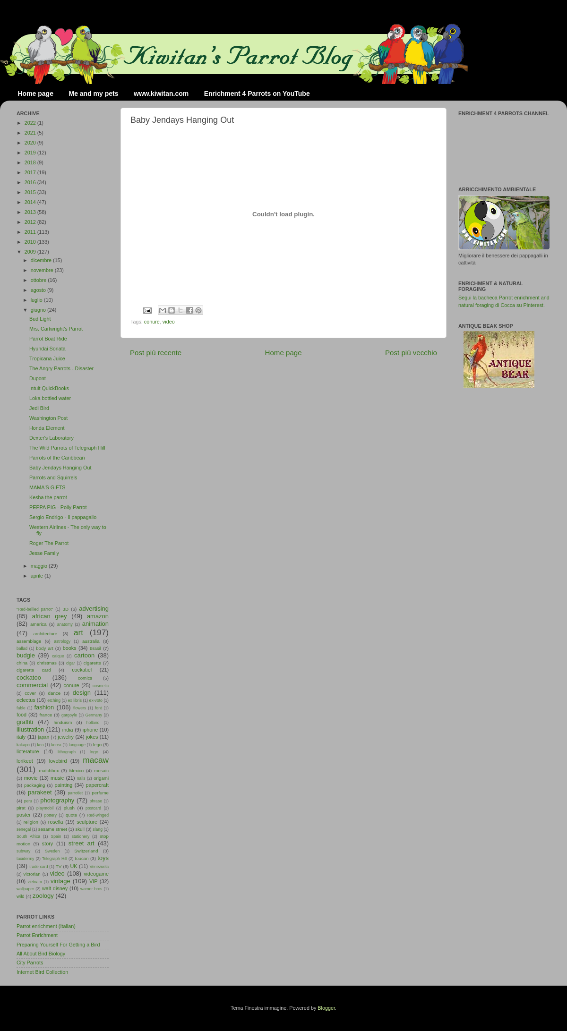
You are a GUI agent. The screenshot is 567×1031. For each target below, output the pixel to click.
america (38, 624)
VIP (93, 881)
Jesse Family (44, 553)
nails (81, 778)
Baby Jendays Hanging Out (60, 467)
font (98, 708)
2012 (31, 222)
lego (97, 744)
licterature (28, 751)
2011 (31, 232)
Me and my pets (93, 93)
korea (56, 744)
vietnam (35, 881)
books (70, 648)
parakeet (40, 792)
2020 (31, 142)
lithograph (67, 752)
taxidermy (25, 858)
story (47, 843)
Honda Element (46, 428)
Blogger (326, 1008)
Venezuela (99, 866)
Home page (35, 93)
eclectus (26, 700)
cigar (70, 663)
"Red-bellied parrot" (35, 609)
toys (103, 857)
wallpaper (25, 888)
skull (79, 829)
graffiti (25, 721)
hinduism (62, 722)
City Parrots (30, 962)
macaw (96, 760)
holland (93, 722)
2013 (31, 212)
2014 (31, 202)
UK (73, 866)
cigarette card (34, 670)
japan (43, 737)
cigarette (92, 662)
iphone (90, 730)
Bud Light (40, 319)
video (169, 321)
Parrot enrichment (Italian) (46, 926)
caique (58, 656)
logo (94, 751)
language (77, 744)
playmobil (44, 808)
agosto (39, 290)
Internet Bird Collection (42, 972)
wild (21, 896)
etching (53, 700)
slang (98, 829)
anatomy (65, 624)
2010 (31, 242)
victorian (31, 874)
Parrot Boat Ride (48, 338)
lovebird (58, 761)
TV (58, 866)
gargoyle (69, 715)
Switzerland (86, 850)
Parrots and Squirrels (53, 477)
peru (28, 801)
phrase (96, 801)
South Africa (28, 836)
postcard (93, 808)
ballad (22, 648)
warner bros (91, 888)
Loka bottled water (50, 398)
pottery (50, 815)
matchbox (49, 770)
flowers (79, 708)
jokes (92, 737)
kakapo (23, 744)
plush (69, 807)
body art (44, 648)
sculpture (87, 822)
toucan (82, 858)
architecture (45, 633)
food (21, 714)
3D (66, 609)
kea (40, 744)
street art (81, 843)
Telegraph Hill (54, 858)
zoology (43, 895)
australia (91, 641)
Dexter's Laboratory (51, 438)
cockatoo (29, 677)
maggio (40, 566)
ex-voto (96, 700)
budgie (26, 655)
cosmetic (101, 685)
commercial (32, 685)
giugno (39, 310)
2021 (31, 133)
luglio (37, 300)
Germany (94, 715)
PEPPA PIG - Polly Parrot (58, 507)
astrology (62, 641)
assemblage (29, 641)
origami (101, 778)
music (57, 778)
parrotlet (75, 793)
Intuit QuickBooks (49, 388)
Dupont (37, 378)
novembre (43, 270)
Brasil (95, 648)
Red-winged (98, 815)
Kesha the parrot (48, 497)
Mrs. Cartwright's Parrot (56, 329)
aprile (37, 576)
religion (31, 822)
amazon (98, 616)
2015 (31, 192)
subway (23, 851)
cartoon (84, 655)
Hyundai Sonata (47, 348)
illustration (30, 729)
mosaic (101, 770)
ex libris (75, 700)
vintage (60, 881)
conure (152, 321)
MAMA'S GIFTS (47, 487)
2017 (31, 172)
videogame (96, 874)
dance (54, 693)
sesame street (52, 829)
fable (21, 708)
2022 (31, 123)
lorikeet (25, 761)
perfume (100, 792)
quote (71, 815)
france (45, 714)
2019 (31, 152)
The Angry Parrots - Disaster (61, 368)
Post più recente (155, 353)
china (22, 662)
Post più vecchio (411, 353)
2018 (31, 162)
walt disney (55, 888)
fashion (44, 707)
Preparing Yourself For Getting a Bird (58, 944)
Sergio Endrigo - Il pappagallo (62, 517)
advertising (94, 608)
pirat (21, 807)
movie (31, 778)
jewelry (66, 737)
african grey (49, 616)
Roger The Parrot (49, 543)
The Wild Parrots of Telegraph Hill (67, 448)
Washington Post (48, 418)
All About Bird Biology (41, 953)
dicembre (42, 260)
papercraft (97, 785)
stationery (80, 836)
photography (57, 800)
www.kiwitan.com (161, 93)
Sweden (52, 851)
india (67, 730)
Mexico (76, 770)
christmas (47, 662)
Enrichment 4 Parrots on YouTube (257, 93)
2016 (31, 182)
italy (21, 737)
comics (85, 678)
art (78, 632)
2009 (31, 252)
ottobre (39, 280)
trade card (38, 866)
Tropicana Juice (47, 358)
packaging (34, 785)
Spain (56, 836)
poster (24, 815)
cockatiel (82, 670)
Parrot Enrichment (37, 935)
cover (30, 693)
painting (64, 785)
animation (95, 623)
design (82, 692)
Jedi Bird (39, 408)
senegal (24, 829)
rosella (55, 822)
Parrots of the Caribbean (57, 457)
